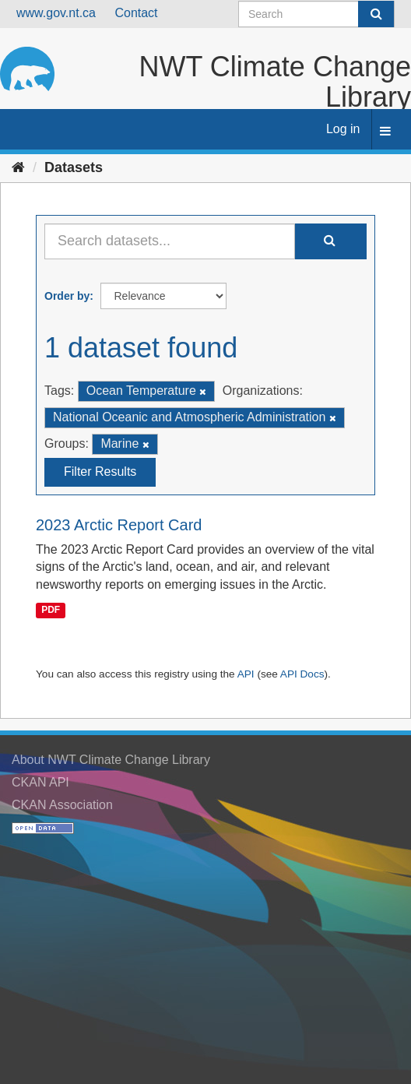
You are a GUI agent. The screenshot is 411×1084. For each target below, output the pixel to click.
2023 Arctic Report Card (119, 524)
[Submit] (376, 14)
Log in (343, 129)
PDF (50, 609)
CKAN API (40, 782)
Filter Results (100, 471)
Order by (67, 296)
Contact (135, 12)
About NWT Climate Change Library (111, 759)
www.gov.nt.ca (56, 12)
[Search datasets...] (169, 241)
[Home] (18, 167)
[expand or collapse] (385, 132)
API (246, 674)
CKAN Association (62, 804)
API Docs (302, 674)
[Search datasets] (316, 14)
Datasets (73, 167)
